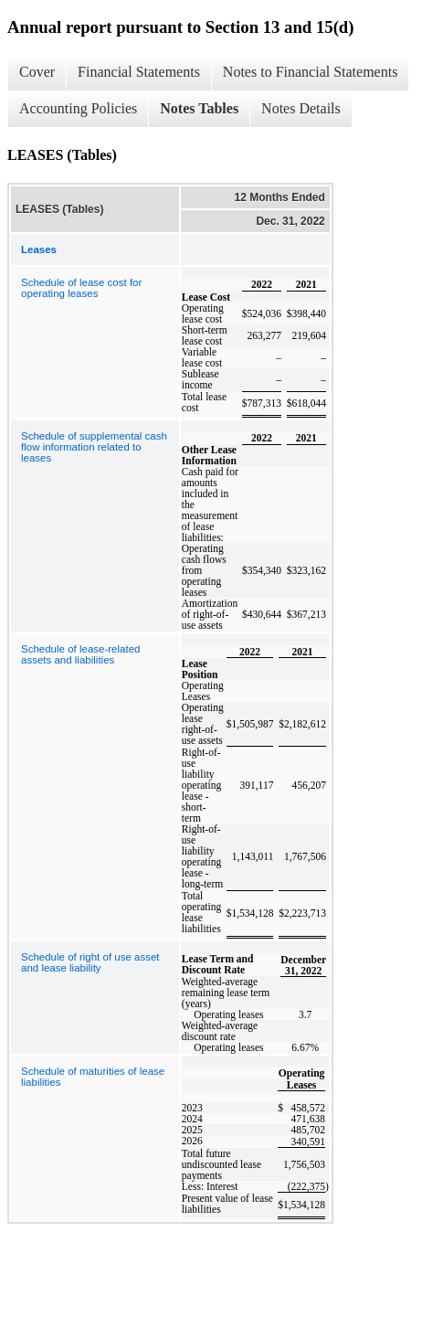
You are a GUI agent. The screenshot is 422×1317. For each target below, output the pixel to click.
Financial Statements (139, 72)
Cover (37, 72)
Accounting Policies (78, 108)
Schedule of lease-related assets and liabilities (80, 654)
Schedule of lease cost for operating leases (81, 288)
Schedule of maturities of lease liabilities (92, 1077)
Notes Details (301, 108)
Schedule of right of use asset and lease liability (90, 962)
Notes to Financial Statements (310, 72)
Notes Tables (199, 108)
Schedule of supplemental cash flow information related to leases (94, 446)
